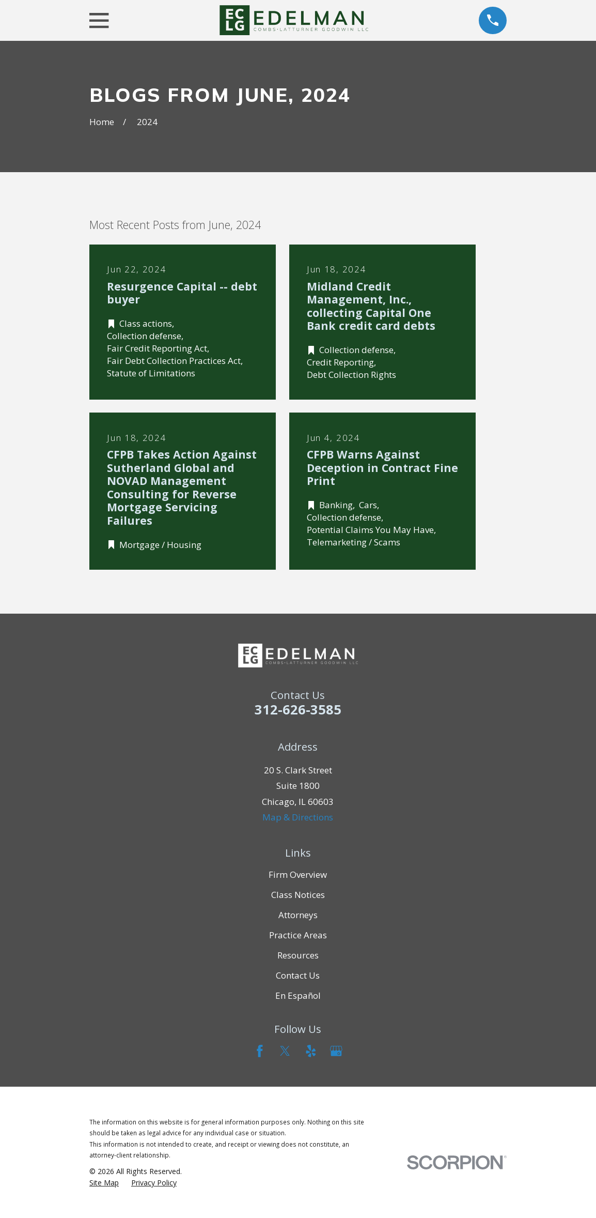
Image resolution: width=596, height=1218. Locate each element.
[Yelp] (311, 1051)
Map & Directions (297, 817)
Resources (298, 955)
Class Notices (298, 895)
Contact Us (298, 975)
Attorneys (298, 915)
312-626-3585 (298, 709)
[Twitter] (285, 1051)
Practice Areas (298, 935)
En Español (298, 995)
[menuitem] (104, 1183)
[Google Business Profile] (336, 1051)
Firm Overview (298, 874)
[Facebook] (260, 1051)
